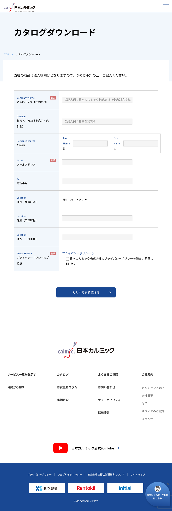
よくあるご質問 (108, 374)
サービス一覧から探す (21, 374)
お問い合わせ (106, 387)
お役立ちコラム (67, 387)
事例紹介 (62, 400)
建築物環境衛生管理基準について (106, 474)
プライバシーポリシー (77, 253)
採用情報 (103, 412)
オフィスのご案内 (153, 411)
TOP (8, 54)
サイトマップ (137, 474)
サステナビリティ (109, 400)
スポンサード (150, 419)
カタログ (62, 374)
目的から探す (16, 387)
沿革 (144, 403)
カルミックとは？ (153, 388)
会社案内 (147, 374)
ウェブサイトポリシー (69, 474)
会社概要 (147, 395)
